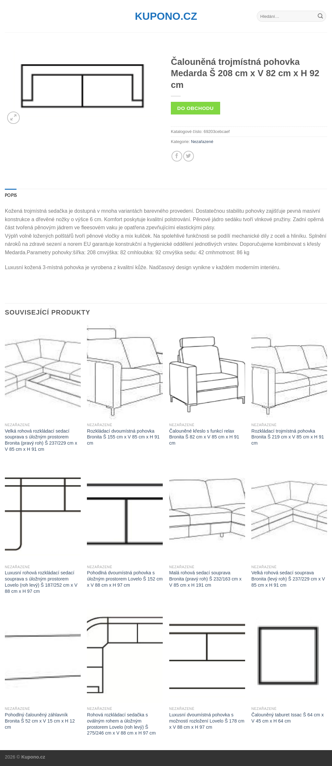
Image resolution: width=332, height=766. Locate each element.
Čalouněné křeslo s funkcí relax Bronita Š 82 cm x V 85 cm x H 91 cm (204, 437)
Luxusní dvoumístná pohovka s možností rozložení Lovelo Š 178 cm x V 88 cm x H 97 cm (206, 720)
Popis (11, 195)
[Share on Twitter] (188, 156)
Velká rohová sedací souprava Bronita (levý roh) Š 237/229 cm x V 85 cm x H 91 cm (288, 578)
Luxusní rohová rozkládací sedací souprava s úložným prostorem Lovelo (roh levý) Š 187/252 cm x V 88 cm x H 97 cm (41, 581)
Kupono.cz (166, 16)
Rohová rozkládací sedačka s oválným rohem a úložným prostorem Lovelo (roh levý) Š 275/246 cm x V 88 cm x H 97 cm (121, 724)
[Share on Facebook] (177, 156)
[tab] (11, 195)
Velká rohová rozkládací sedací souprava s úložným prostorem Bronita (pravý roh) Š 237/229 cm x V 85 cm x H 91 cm (41, 440)
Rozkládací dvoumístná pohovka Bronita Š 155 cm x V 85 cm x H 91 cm (123, 437)
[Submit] (320, 16)
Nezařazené (202, 141)
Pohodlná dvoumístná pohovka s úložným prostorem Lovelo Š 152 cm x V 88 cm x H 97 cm (125, 578)
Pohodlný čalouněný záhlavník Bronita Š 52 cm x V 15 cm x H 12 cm (40, 720)
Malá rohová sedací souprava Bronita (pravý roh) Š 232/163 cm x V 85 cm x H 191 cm (205, 578)
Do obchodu (195, 108)
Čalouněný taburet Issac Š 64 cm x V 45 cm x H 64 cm (287, 718)
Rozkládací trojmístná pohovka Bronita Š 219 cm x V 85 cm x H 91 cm (287, 437)
